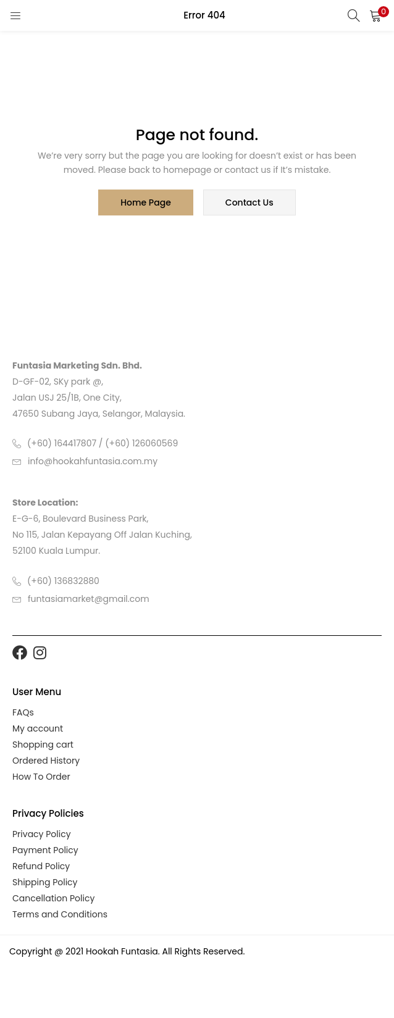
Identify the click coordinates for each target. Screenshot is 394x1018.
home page (145, 202)
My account (37, 728)
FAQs (23, 712)
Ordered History (46, 760)
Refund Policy (41, 866)
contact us (249, 202)
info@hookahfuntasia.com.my (92, 461)
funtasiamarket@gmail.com (88, 599)
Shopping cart (42, 744)
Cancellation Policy (53, 898)
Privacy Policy (41, 834)
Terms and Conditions (59, 914)
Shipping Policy (45, 882)
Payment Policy (45, 850)
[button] (375, 15)
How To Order (41, 776)
